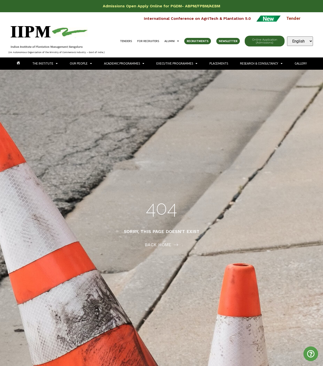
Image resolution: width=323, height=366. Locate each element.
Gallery (301, 63)
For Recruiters (148, 41)
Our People (81, 63)
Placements (218, 63)
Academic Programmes (124, 63)
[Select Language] (300, 41)
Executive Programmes (176, 63)
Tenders (126, 41)
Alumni (171, 41)
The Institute (45, 63)
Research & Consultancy (261, 63)
